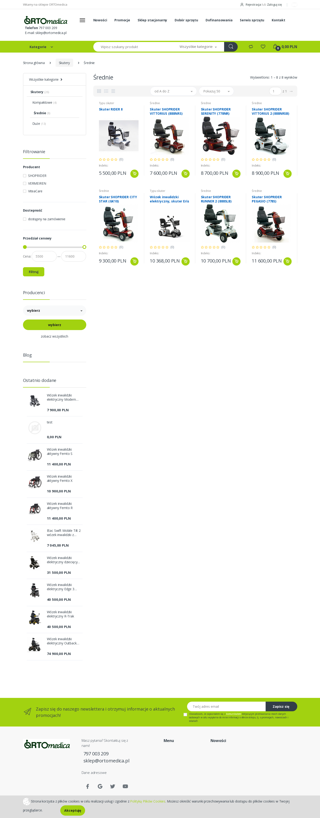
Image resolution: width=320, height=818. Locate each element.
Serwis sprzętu (252, 20)
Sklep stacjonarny (152, 20)
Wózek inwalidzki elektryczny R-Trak (60, 614)
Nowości (100, 20)
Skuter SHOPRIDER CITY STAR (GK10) (118, 199)
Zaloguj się (274, 4)
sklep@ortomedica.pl (50, 32)
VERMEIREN (37, 183)
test (50, 422)
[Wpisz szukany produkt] (133, 47)
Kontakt (278, 20)
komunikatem (233, 713)
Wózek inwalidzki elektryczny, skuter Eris (169, 199)
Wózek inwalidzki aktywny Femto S (60, 451)
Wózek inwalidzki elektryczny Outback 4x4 (62, 641)
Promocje (122, 20)
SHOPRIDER (37, 175)
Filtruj (33, 272)
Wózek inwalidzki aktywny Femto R (60, 506)
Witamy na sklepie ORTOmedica (45, 4)
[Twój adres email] (226, 706)
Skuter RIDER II (111, 109)
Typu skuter (106, 103)
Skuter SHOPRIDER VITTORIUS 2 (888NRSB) (270, 111)
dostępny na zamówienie (46, 219)
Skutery (64, 63)
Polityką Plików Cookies (147, 801)
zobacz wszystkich (54, 336)
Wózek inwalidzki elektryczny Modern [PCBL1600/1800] (61, 397)
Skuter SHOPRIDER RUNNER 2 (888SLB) (216, 199)
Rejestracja (251, 4)
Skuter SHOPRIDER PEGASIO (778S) (267, 199)
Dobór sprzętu (186, 20)
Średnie (155, 103)
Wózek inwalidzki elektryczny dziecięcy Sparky (62, 560)
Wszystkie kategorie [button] (44, 79)
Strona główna (34, 63)
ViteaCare (35, 191)
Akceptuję (72, 810)
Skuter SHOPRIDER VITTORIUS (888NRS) (166, 111)
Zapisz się (281, 706)
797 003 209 (48, 28)
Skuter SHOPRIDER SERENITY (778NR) (216, 111)
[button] (198, 47)
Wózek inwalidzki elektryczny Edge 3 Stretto (60, 587)
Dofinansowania (219, 20)
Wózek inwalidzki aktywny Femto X (60, 478)
